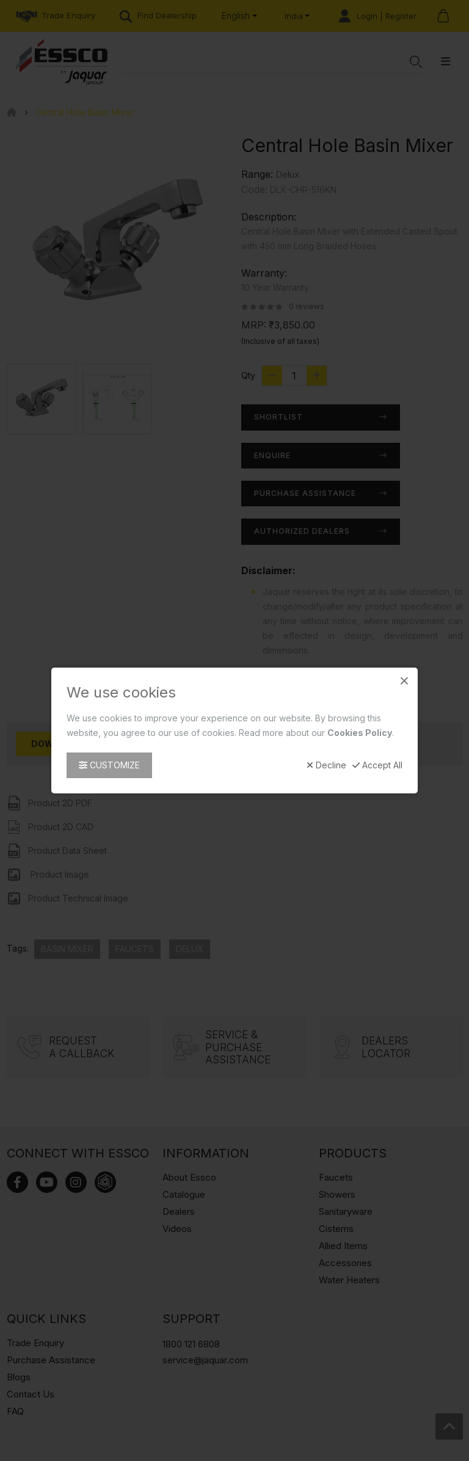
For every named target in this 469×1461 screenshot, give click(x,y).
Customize (109, 765)
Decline (326, 765)
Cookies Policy (359, 732)
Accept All (377, 765)
